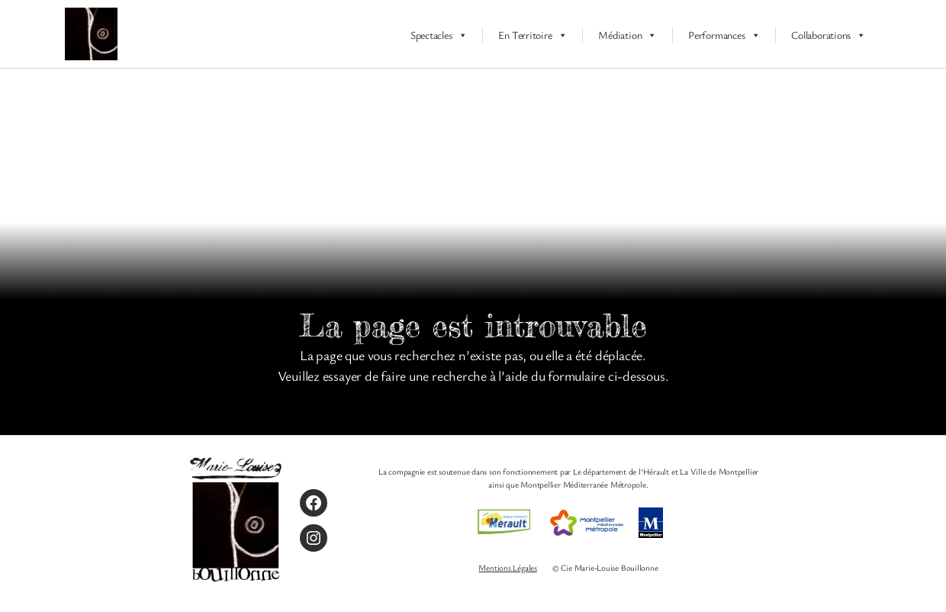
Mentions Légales (507, 567)
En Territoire (532, 35)
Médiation (627, 35)
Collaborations (828, 35)
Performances (724, 35)
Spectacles (439, 35)
